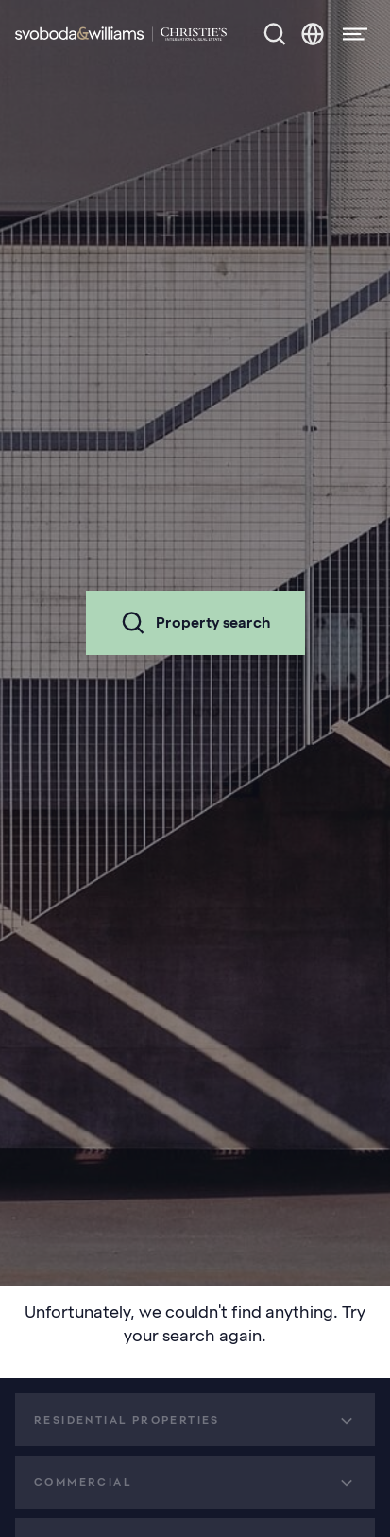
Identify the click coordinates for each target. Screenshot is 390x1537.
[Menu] (349, 34)
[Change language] (312, 34)
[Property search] (275, 34)
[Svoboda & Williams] (121, 34)
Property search (195, 623)
